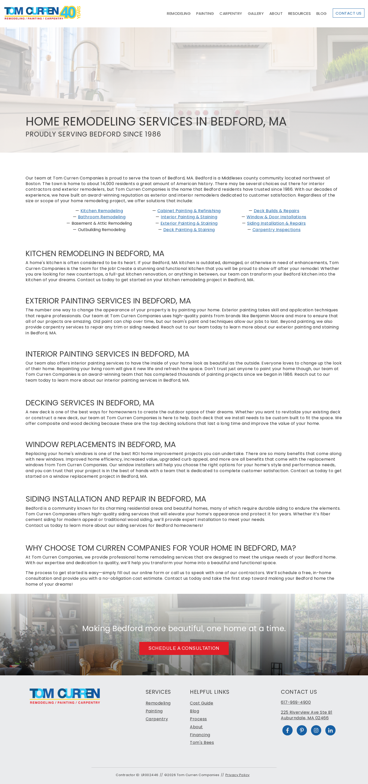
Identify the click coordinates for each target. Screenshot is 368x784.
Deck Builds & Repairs (277, 211)
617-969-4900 (296, 702)
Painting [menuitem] (154, 711)
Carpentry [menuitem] (157, 719)
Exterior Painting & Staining (189, 223)
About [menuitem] (196, 727)
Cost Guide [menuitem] (201, 703)
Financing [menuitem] (200, 735)
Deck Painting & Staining (189, 230)
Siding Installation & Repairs (276, 223)
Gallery (256, 13)
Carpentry (231, 13)
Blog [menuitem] (194, 711)
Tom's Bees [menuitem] (202, 742)
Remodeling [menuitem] (158, 703)
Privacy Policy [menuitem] (237, 774)
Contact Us (349, 13)
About (276, 13)
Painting (205, 13)
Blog (321, 13)
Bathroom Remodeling (102, 217)
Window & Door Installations (276, 217)
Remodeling (179, 13)
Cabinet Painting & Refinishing (189, 211)
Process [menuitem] (198, 719)
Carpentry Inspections (276, 230)
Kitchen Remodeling (101, 211)
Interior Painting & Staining (189, 217)
